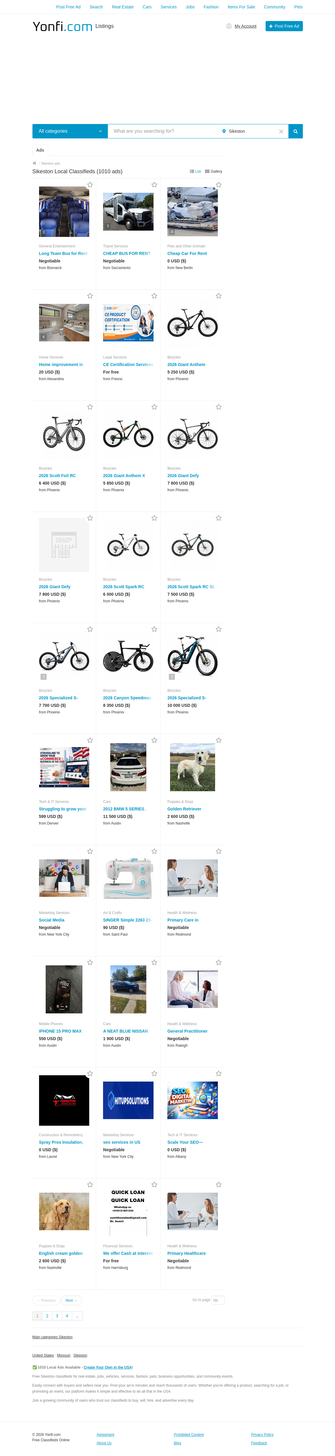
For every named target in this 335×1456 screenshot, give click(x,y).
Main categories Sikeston (52, 1337)
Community (274, 7)
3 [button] (44, 232)
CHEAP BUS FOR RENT (127, 253)
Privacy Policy (262, 1435)
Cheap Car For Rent (187, 253)
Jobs (190, 7)
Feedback (259, 1443)
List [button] (198, 171)
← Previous (46, 1300)
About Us (104, 1443)
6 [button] (115, 1009)
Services (169, 7)
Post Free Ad (68, 7)
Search (96, 7)
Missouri (64, 1355)
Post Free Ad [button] (287, 26)
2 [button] (172, 677)
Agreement (105, 1435)
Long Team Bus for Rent (63, 253)
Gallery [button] (216, 171)
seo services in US (121, 1142)
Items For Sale (241, 7)
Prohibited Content (189, 1435)
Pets (298, 7)
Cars (147, 7)
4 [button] (172, 232)
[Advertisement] (167, 74)
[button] (100, 131)
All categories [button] (53, 131)
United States (43, 1355)
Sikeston (80, 1355)
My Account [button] (245, 26)
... (77, 1315)
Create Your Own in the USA (108, 1367)
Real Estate (123, 7)
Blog (177, 1443)
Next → (71, 1300)
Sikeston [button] (237, 131)
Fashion (211, 7)
